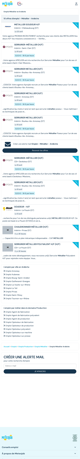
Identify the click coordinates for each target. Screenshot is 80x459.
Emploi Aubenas (13, 274)
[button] (76, 3)
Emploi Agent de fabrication (18, 312)
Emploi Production (25, 346)
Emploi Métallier (41, 346)
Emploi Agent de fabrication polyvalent (22, 315)
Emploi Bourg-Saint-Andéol (18, 278)
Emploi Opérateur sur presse (18, 336)
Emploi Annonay (13, 271)
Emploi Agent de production (18, 319)
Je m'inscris (40, 371)
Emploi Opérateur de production (20, 325)
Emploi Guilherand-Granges (18, 281)
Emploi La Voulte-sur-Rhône (18, 285)
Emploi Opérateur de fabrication (19, 322)
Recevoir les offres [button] (40, 150)
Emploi (14, 346)
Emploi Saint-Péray (14, 295)
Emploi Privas (11, 291)
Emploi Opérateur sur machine (19, 332)
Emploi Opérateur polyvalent (18, 329)
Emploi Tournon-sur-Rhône (17, 298)
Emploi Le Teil (11, 288)
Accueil (7, 346)
